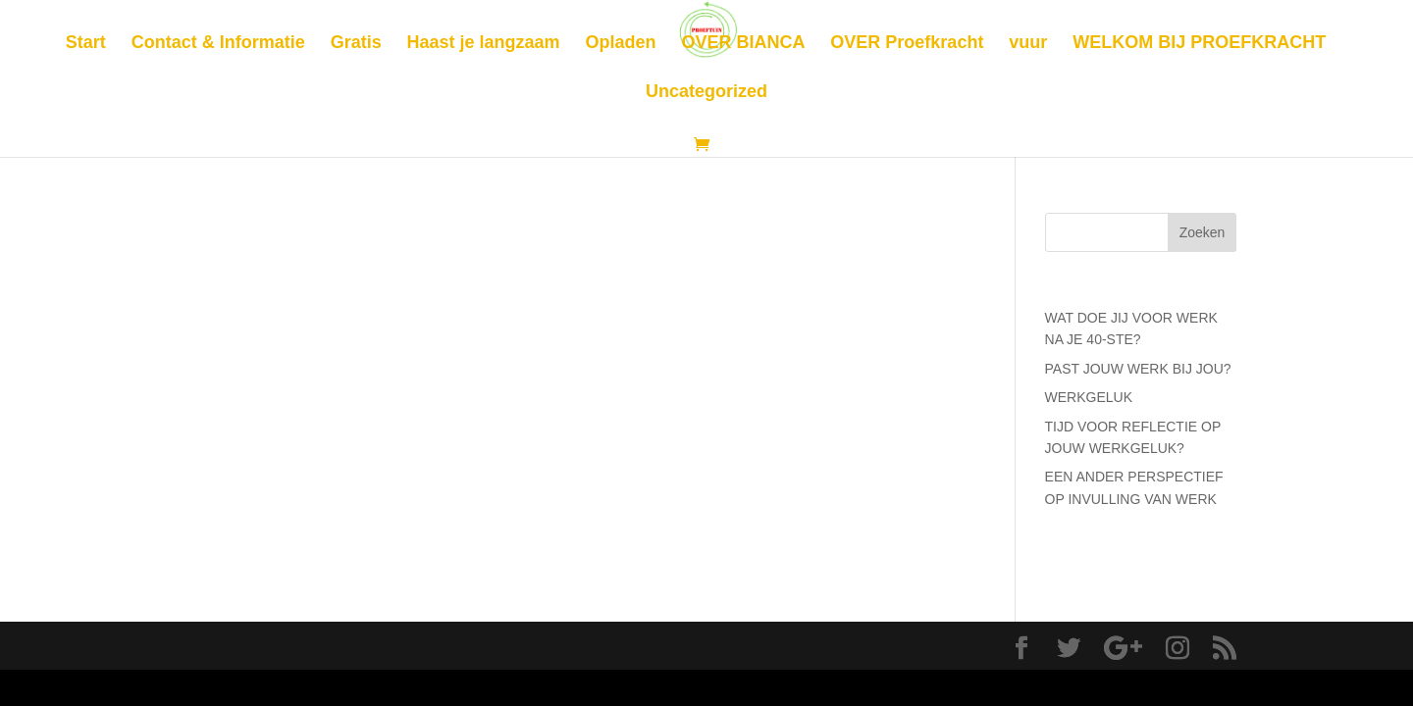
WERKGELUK (1088, 397)
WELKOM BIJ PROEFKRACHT (1199, 43)
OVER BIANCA (743, 43)
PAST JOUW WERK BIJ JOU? (1138, 369)
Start (86, 43)
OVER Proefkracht (906, 43)
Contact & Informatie (218, 43)
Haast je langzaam (483, 43)
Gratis (356, 43)
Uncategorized (706, 92)
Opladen (621, 43)
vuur (1028, 43)
